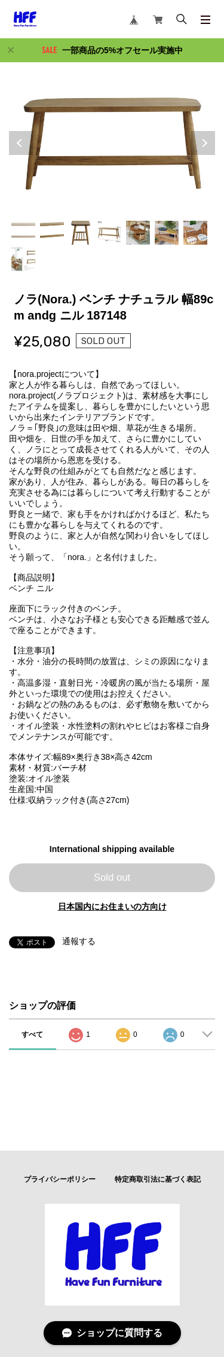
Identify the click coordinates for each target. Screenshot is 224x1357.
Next (203, 143)
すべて (32, 1034)
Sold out (112, 877)
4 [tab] (109, 233)
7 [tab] (195, 233)
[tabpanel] (112, 143)
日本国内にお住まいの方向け (112, 906)
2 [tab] (52, 233)
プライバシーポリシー (60, 1179)
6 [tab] (167, 233)
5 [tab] (138, 233)
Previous (21, 143)
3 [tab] (81, 233)
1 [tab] (23, 233)
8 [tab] (23, 259)
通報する (79, 941)
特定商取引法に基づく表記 (158, 1179)
